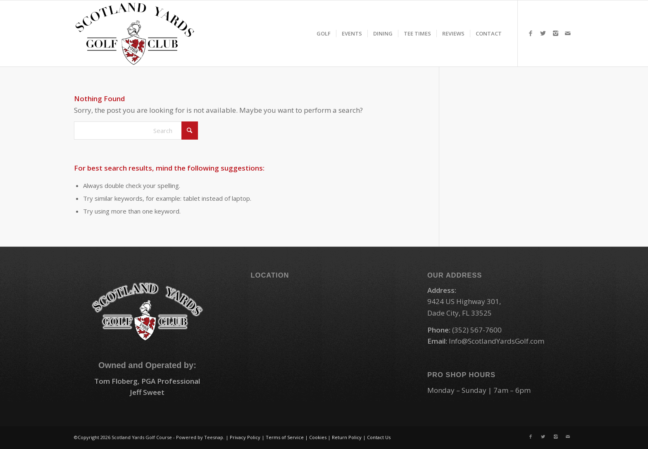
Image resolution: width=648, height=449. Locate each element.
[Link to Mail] (568, 33)
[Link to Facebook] (530, 33)
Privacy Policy (245, 437)
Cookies (317, 437)
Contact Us (379, 437)
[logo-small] (135, 33)
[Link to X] (543, 33)
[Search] (136, 130)
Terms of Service (285, 437)
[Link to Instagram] (555, 33)
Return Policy (347, 437)
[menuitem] (323, 33)
